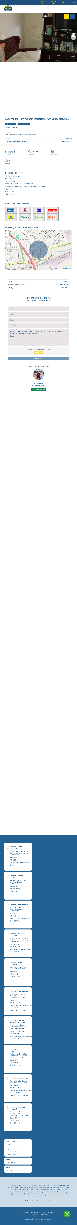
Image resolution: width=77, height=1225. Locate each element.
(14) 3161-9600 (15, 889)
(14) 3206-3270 (15, 1062)
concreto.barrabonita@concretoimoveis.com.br (26, 1090)
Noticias (10, 1170)
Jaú (8, 1149)
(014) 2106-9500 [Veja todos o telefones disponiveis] (53, 2)
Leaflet (58, 268)
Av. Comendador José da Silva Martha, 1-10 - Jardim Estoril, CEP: (19, 1055)
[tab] (66, 16)
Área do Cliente (42, 2)
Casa (7, 119)
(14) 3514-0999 (15, 947)
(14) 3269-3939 (15, 1033)
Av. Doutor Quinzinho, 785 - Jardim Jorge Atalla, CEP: (19, 909)
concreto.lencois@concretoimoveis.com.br (24, 1036)
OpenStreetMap (67, 268)
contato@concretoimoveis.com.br (21, 862)
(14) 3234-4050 (15, 974)
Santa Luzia (26, 119)
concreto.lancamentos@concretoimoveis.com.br (26, 1005)
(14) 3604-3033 (15, 1088)
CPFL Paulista (11, 1162)
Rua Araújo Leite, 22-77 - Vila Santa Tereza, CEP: (18, 882)
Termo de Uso (47, 1201)
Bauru (9, 1144)
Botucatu (10, 1147)
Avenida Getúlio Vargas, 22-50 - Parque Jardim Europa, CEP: (19, 853)
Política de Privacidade (32, 1201)
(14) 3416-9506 (15, 916)
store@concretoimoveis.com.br (20, 949)
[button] (63, 2)
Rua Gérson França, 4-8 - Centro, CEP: (18, 968)
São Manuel (11, 1154)
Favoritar (11, 124)
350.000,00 (67, 138)
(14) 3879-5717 (15, 1120)
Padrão (15, 119)
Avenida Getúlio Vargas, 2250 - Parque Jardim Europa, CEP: (18, 996)
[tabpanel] (38, 37)
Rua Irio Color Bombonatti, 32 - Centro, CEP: (19, 1082)
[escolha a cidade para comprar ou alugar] (72, 2)
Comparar (24, 124)
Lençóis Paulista (12, 1152)
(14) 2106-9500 (15, 860)
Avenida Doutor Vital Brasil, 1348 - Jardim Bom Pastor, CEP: (19, 940)
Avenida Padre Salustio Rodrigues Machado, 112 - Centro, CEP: (18, 1026)
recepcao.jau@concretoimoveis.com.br (23, 918)
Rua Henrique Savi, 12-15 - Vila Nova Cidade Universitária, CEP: (19, 1113)
